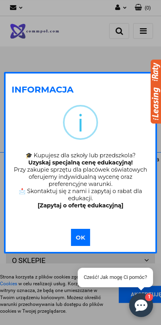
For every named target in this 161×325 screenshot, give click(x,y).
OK (80, 237)
